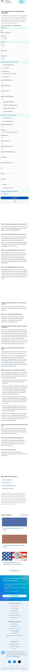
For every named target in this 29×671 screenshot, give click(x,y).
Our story (14, 648)
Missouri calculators (7, 480)
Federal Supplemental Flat (8, 64)
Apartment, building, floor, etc (7, 162)
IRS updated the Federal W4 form (13, 372)
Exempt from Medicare (8, 111)
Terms (17, 666)
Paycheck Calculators (9, 1)
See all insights (24, 515)
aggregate (5, 246)
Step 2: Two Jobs (6, 76)
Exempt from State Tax (8, 118)
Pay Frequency (4, 55)
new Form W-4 (12, 420)
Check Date (3, 36)
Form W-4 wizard (14, 612)
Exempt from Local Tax (8, 187)
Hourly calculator (14, 608)
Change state (8, 32)
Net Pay (2, 45)
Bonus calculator (14, 610)
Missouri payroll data (17, 25)
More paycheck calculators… (14, 615)
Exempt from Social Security (9, 108)
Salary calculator (14, 606)
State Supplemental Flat (8, 121)
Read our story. (16, 656)
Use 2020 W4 (6, 68)
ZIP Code (3, 173)
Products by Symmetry (14, 646)
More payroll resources (8, 488)
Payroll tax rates (14, 624)
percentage (23, 244)
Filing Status (3, 130)
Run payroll (22, 1)
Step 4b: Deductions (5, 91)
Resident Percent (4, 135)
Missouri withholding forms (9, 485)
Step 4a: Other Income (5, 85)
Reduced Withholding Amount (7, 146)
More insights (14, 570)
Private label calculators (14, 644)
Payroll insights (14, 633)
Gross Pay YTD (4, 50)
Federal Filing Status (5, 71)
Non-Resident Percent (5, 140)
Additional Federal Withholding (7, 96)
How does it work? (7, 598)
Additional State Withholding (7, 124)
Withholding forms (15, 626)
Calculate (14, 197)
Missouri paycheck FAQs (6, 25)
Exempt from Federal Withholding (10, 105)
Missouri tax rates (6, 482)
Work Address (4, 157)
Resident (5, 184)
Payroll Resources (14, 321)
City (1, 168)
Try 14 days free (14, 595)
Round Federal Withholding (8, 101)
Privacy (12, 666)
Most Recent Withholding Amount (8, 151)
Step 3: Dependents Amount (6, 80)
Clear (14, 201)
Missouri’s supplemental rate (14, 228)
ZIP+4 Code (3, 179)
